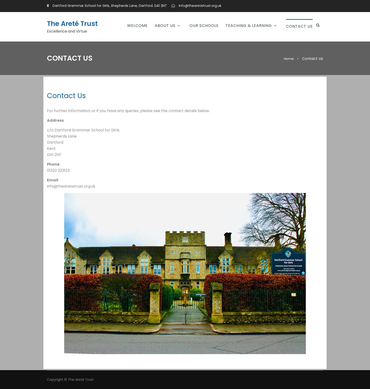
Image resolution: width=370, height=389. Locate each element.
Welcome (137, 25)
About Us (165, 25)
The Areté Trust (72, 23)
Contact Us (299, 26)
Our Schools (204, 25)
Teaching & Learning (249, 25)
